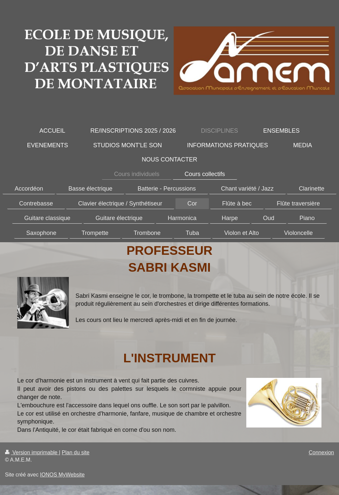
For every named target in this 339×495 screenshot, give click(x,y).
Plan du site (76, 452)
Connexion (321, 452)
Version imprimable (32, 452)
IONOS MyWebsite (62, 474)
